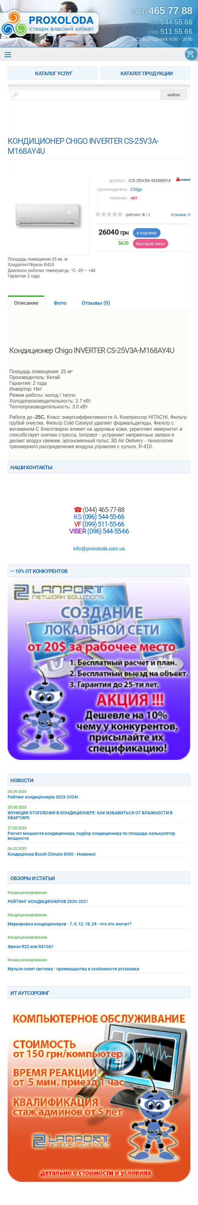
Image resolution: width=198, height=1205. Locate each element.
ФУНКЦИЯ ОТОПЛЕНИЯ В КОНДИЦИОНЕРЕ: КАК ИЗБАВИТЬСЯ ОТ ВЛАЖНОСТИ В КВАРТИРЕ (90, 815)
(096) (170, 22)
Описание (26, 303)
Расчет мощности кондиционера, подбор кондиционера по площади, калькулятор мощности (91, 836)
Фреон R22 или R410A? (30, 946)
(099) (170, 31)
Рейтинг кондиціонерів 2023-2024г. (44, 796)
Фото (60, 303)
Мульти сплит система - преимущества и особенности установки (73, 968)
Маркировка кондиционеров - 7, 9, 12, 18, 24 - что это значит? (69, 923)
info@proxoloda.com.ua (99, 548)
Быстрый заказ (150, 243)
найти (173, 94)
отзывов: (180, 214)
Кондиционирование (27, 892)
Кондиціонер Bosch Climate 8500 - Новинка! (52, 854)
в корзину (147, 232)
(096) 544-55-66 (102, 517)
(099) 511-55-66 (102, 524)
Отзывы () (96, 303)
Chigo (136, 189)
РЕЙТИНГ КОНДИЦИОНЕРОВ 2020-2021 (48, 901)
